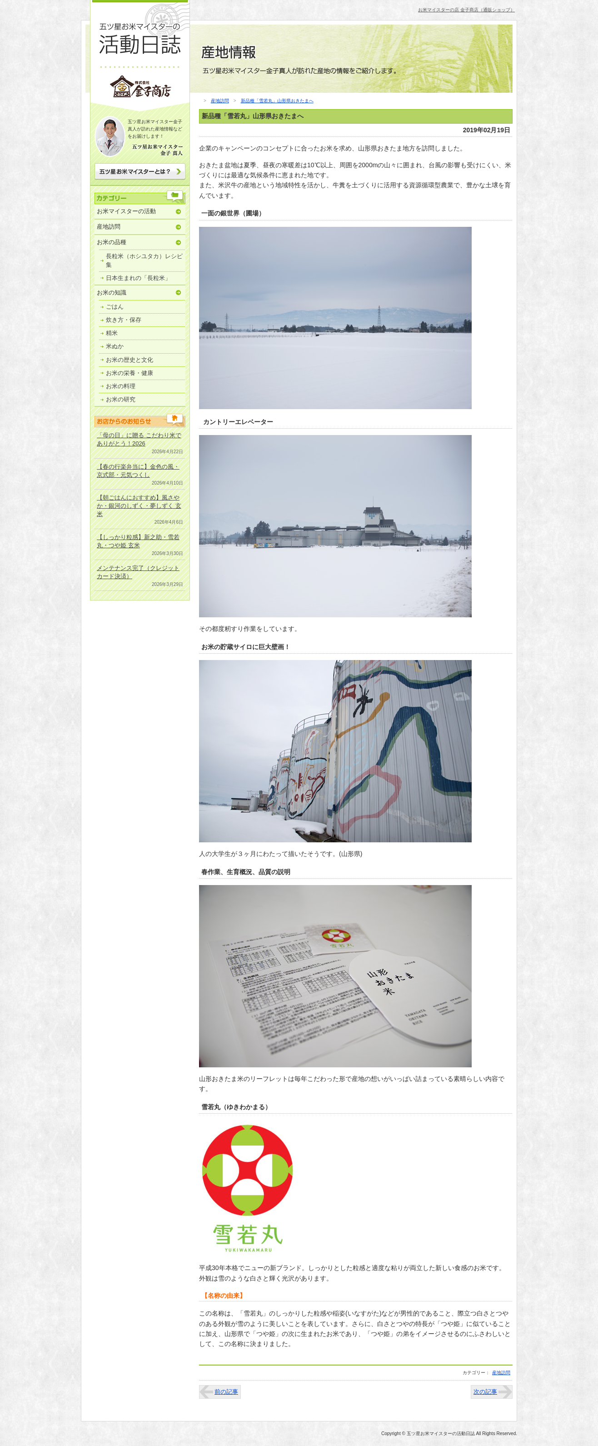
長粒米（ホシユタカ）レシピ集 (144, 260)
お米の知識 (111, 292)
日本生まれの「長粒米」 (138, 278)
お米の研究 (120, 399)
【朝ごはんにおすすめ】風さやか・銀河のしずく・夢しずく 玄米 (139, 505)
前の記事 (226, 1391)
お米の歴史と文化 (129, 359)
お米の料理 (120, 386)
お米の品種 (111, 242)
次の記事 (485, 1391)
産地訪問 (108, 226)
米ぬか (115, 346)
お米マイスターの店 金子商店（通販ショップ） (466, 9)
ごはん (115, 306)
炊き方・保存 (123, 319)
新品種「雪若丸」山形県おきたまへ (277, 100)
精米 (112, 333)
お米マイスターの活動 (126, 211)
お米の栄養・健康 (129, 373)
